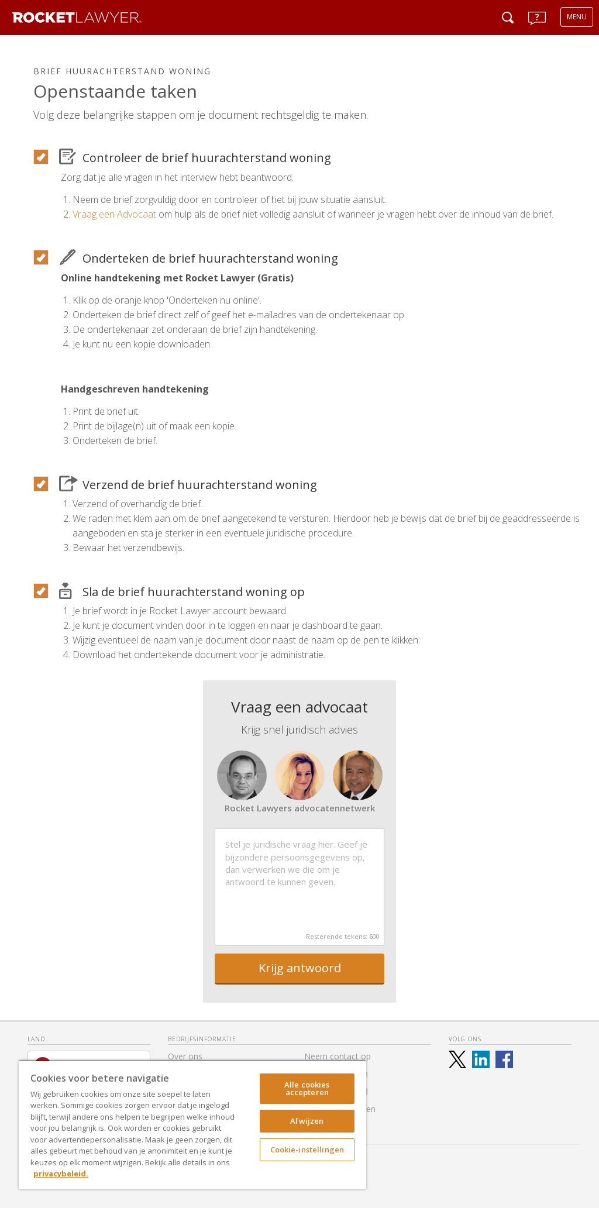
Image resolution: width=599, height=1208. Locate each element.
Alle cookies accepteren (307, 1088)
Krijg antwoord (300, 968)
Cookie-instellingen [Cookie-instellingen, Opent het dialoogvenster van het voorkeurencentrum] (307, 1149)
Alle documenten (336, 1073)
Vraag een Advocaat (114, 214)
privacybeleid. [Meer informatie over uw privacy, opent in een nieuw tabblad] (60, 1173)
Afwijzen (306, 1121)
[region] (192, 1124)
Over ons (185, 1056)
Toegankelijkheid (336, 1091)
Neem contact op (337, 1056)
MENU (577, 17)
